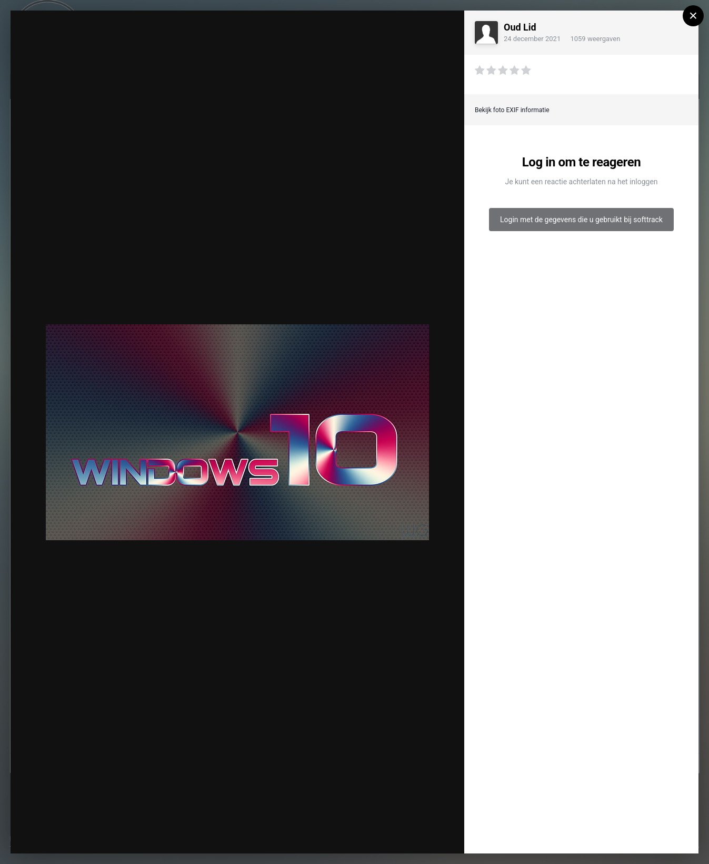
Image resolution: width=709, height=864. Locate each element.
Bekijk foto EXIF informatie (512, 110)
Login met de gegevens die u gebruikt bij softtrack (581, 219)
